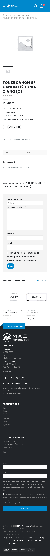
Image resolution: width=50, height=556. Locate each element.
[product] (13, 297)
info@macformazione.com (13, 358)
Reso (30, 540)
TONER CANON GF (19, 116)
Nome (10, 233)
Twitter (9, 127)
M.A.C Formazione (24, 526)
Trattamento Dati (21, 538)
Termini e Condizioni (18, 540)
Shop (5, 411)
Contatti (6, 418)
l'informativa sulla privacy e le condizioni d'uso (32, 494)
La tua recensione (16, 207)
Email (19, 127)
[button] (37, 280)
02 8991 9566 (8, 352)
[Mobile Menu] (5, 6)
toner (15, 119)
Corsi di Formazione (11, 441)
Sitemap (6, 540)
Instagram (17, 377)
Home (5, 408)
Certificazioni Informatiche (13, 444)
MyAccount (7, 424)
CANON (9, 119)
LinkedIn (14, 127)
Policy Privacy (8, 538)
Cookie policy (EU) (36, 538)
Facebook (5, 127)
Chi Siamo (7, 414)
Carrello (6, 421)
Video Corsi (7, 447)
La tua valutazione (16, 199)
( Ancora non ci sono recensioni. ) (26, 96)
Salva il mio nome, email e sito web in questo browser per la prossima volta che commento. (23, 256)
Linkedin (23, 377)
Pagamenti (13, 543)
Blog (4, 452)
